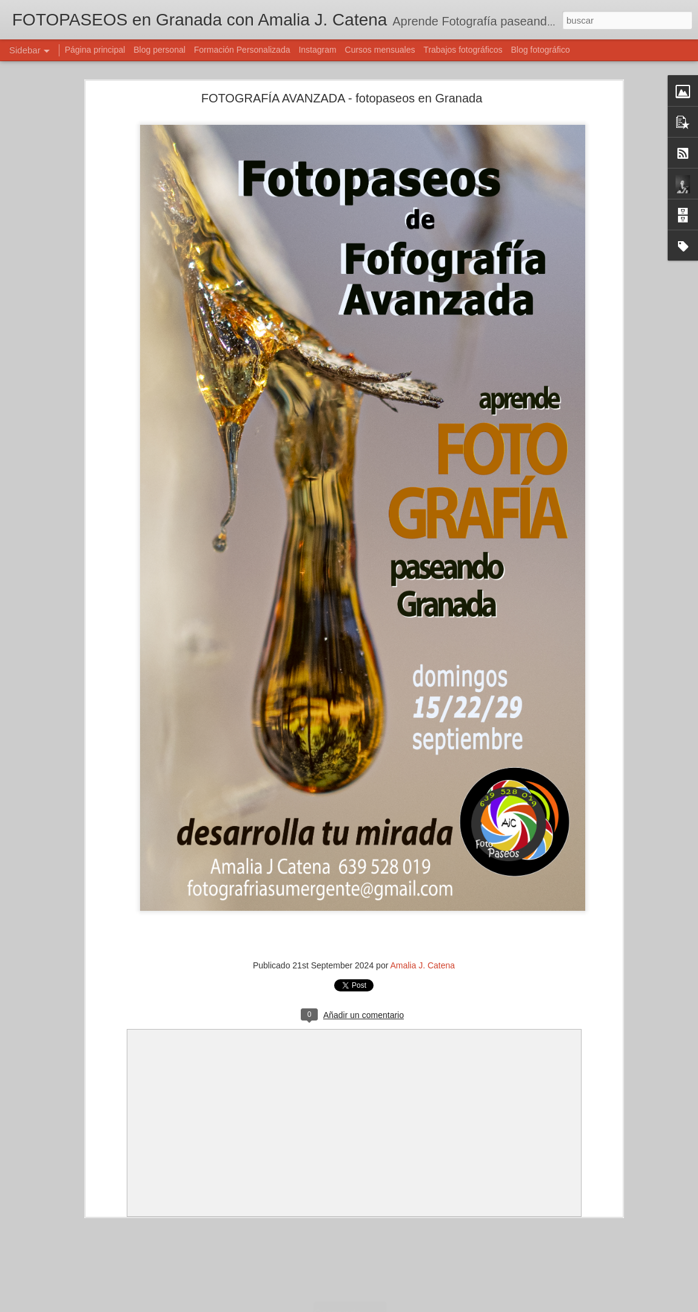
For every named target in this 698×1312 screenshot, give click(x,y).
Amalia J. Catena (422, 965)
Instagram (317, 50)
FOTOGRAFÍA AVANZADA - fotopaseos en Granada (342, 98)
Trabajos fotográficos (462, 50)
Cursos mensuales (380, 50)
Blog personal (159, 50)
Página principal (95, 50)
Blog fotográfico (540, 50)
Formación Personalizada (242, 50)
